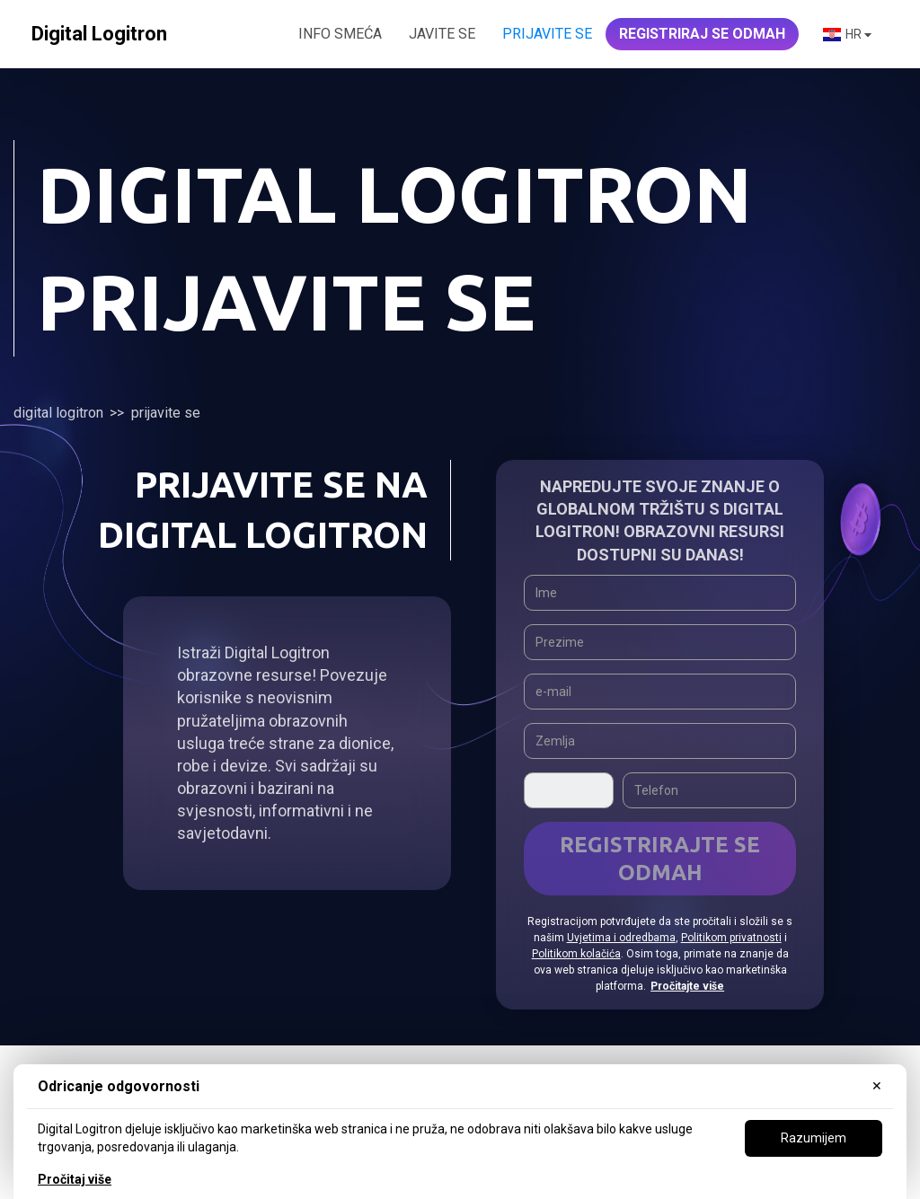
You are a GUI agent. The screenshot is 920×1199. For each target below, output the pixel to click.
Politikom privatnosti (731, 937)
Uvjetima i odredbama (621, 937)
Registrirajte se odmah (660, 859)
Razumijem (813, 1138)
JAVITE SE (442, 33)
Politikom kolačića (576, 954)
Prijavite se (547, 33)
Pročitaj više (74, 1179)
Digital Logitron (58, 412)
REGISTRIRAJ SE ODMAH (702, 33)
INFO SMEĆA (340, 33)
